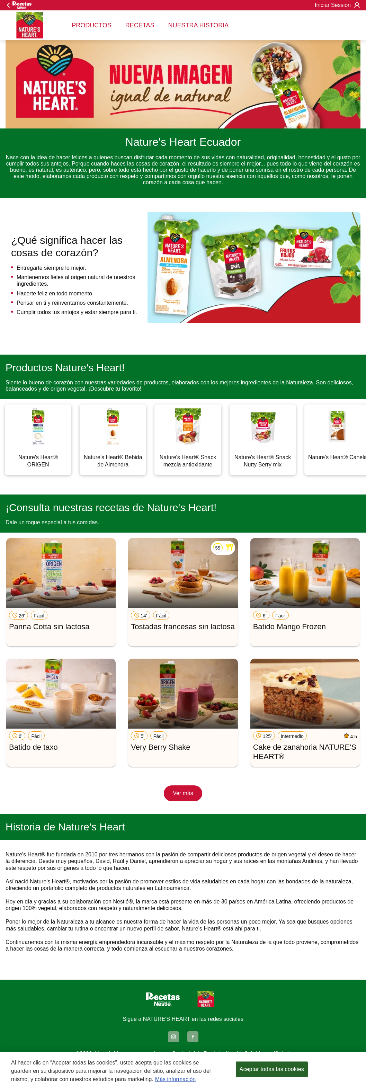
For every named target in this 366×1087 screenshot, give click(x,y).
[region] (183, 1069)
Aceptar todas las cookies (272, 1069)
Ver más (183, 793)
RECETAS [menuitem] (139, 25)
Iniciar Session (337, 5)
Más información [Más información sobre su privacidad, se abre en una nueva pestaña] (175, 1079)
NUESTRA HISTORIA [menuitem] (198, 25)
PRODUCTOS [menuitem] (91, 25)
